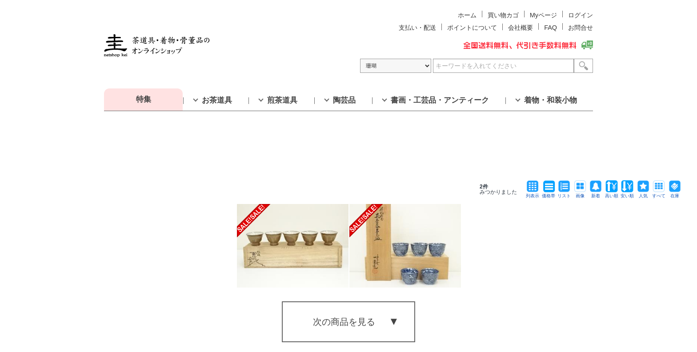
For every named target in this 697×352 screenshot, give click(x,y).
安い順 (627, 193)
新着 (595, 193)
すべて (658, 193)
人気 (643, 193)
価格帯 (548, 193)
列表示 (532, 193)
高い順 (611, 193)
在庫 (674, 193)
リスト (564, 193)
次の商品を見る (344, 321)
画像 (580, 193)
